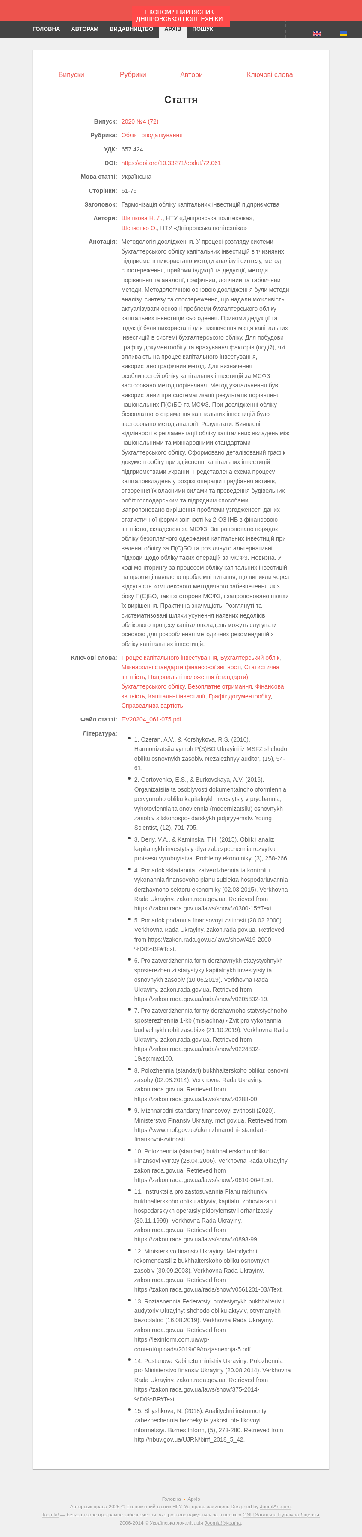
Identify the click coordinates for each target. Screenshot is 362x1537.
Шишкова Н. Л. (142, 218)
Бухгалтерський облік (249, 657)
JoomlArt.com (275, 1506)
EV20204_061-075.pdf (151, 719)
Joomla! (50, 1514)
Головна (171, 1499)
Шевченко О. (139, 228)
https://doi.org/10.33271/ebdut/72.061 (171, 163)
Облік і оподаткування (152, 135)
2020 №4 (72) (140, 121)
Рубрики (133, 74)
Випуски (71, 74)
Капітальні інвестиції (176, 696)
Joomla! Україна (223, 1522)
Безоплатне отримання (220, 686)
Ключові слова (270, 74)
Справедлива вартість (152, 705)
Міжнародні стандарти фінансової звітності (181, 667)
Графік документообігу (239, 696)
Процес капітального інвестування (169, 657)
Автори (191, 74)
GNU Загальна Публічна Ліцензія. (281, 1514)
